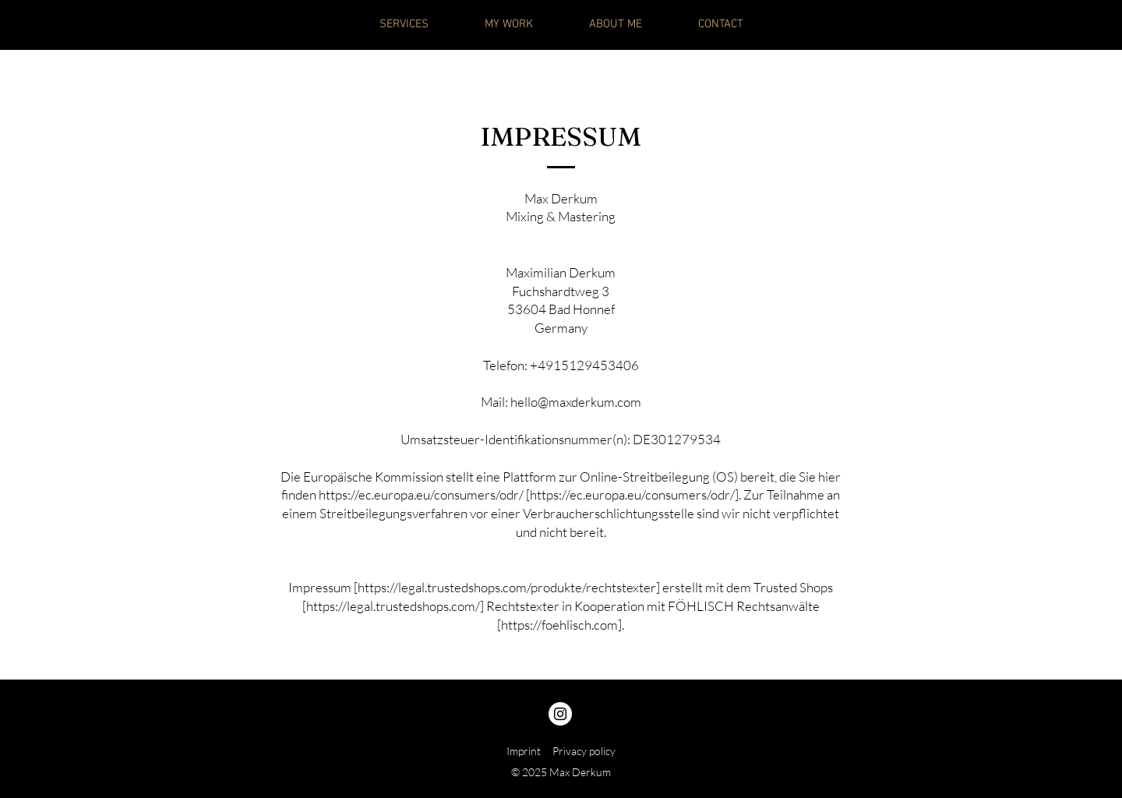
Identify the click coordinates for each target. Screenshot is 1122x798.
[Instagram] (560, 714)
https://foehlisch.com (559, 624)
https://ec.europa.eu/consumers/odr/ (421, 494)
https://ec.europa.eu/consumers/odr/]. (635, 494)
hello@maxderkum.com (575, 402)
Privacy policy (584, 750)
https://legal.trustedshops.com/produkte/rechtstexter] (509, 587)
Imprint (523, 750)
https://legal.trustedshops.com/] (395, 606)
